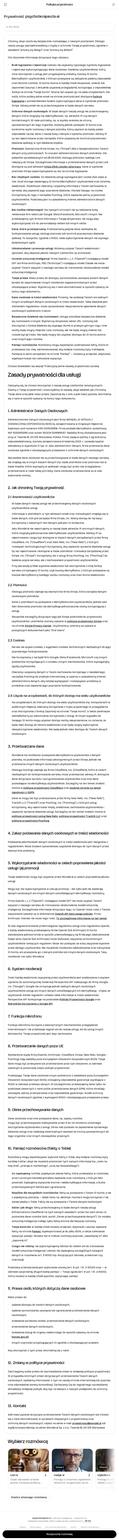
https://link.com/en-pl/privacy (62, 166)
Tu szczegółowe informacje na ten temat (81, 918)
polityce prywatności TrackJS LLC (80, 816)
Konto (74, 1527)
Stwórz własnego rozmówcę (29, 1497)
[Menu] (113, 4)
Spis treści (14, 27)
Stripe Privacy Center (38, 625)
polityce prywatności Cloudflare (43, 787)
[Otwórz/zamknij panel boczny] (5, 4)
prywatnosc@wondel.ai (86, 1423)
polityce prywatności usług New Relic (35, 816)
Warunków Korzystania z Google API (30, 1003)
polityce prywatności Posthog (30, 820)
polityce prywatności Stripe (84, 621)
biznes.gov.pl (20, 1336)
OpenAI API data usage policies (74, 913)
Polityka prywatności (55, 1527)
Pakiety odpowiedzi (90, 1527)
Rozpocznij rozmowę (60, 1534)
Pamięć (36, 1231)
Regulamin (35, 1527)
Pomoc (23, 1527)
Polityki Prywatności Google (76, 999)
